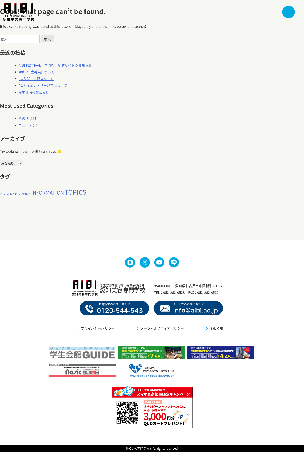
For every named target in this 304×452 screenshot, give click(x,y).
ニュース (25, 125)
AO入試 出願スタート (36, 78)
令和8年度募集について (36, 71)
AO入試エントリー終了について (43, 85)
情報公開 (216, 328)
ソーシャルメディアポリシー (162, 328)
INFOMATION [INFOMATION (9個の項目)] (7, 193)
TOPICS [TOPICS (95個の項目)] (75, 191)
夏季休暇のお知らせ (34, 92)
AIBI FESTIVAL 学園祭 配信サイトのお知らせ (55, 65)
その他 (24, 118)
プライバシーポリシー (98, 328)
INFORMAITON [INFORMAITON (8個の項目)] (22, 193)
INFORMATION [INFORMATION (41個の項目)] (47, 192)
